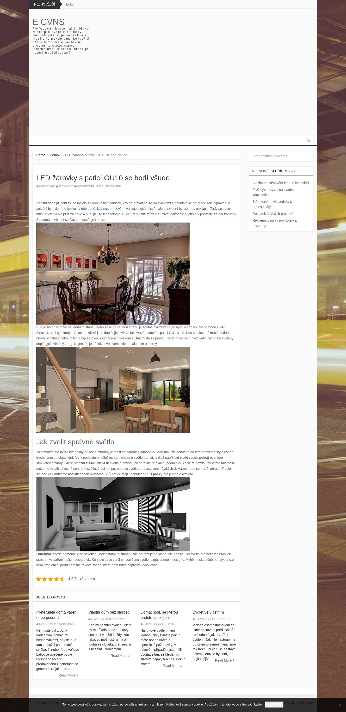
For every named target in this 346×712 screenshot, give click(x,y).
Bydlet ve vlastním (208, 612)
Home (40, 155)
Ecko (70, 4)
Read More (68, 675)
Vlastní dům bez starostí (109, 612)
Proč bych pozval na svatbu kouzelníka (273, 192)
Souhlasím (274, 704)
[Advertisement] (173, 99)
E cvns (48, 22)
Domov (55, 155)
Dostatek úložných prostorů (273, 214)
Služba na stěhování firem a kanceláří (281, 183)
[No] (340, 705)
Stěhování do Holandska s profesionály (272, 204)
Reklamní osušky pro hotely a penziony (275, 223)
